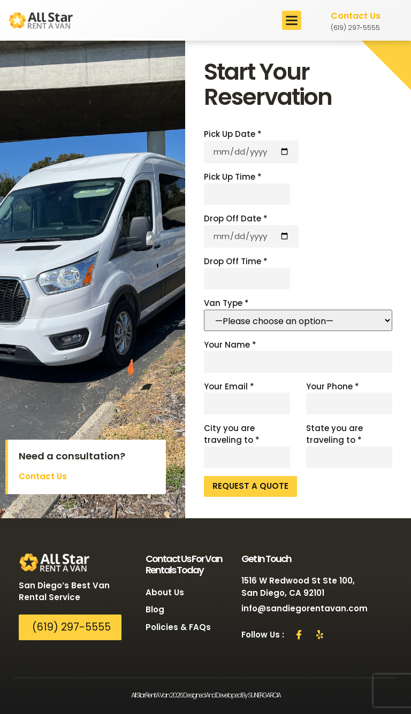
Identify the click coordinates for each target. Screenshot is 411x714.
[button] (291, 20)
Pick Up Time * (247, 188)
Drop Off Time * (247, 272)
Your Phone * (349, 397)
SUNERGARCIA (264, 695)
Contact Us (355, 16)
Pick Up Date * (251, 145)
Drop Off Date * (251, 230)
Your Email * (247, 397)
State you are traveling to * (349, 446)
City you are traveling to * (247, 446)
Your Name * (298, 356)
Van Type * (298, 314)
